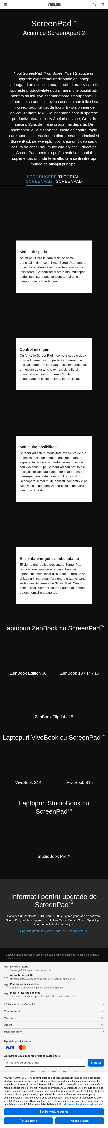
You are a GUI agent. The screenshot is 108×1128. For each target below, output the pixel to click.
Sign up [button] (96, 1063)
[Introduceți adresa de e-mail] (45, 1063)
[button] (5, 4)
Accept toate (80, 1121)
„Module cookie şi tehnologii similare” (83, 1104)
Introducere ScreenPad (39, 179)
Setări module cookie (54, 1112)
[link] (54, 4)
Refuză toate (28, 1121)
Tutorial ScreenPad (69, 179)
